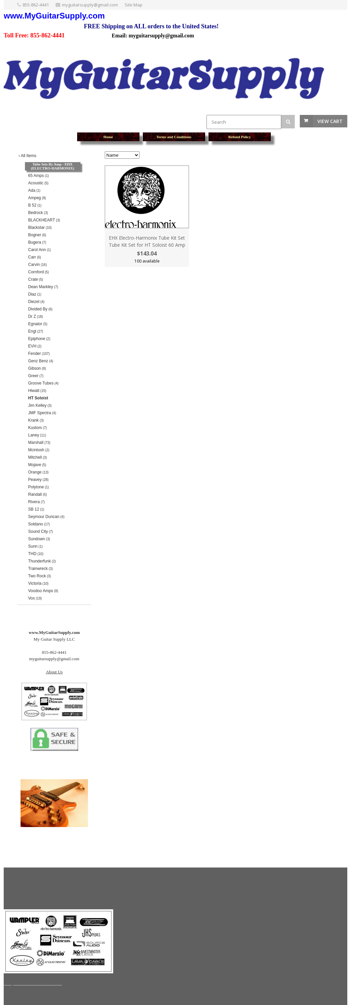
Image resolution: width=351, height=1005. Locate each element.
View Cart (330, 121)
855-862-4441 (36, 5)
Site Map (133, 5)
